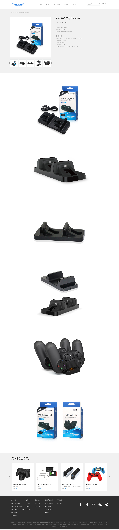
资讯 (41, 4)
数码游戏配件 (14, 513)
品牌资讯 (37, 503)
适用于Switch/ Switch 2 (17, 507)
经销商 (77, 4)
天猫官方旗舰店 (49, 500)
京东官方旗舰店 (49, 503)
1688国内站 (48, 510)
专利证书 (28, 503)
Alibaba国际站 (48, 507)
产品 (35, 4)
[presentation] (9, 62)
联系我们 (59, 4)
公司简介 (28, 500)
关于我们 (50, 4)
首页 (12, 12)
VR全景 (46, 513)
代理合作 (28, 507)
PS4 (25, 12)
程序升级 (59, 503)
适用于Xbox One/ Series (17, 510)
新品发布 (37, 500)
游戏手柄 (13, 500)
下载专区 (69, 4)
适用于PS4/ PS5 (20, 12)
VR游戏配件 (14, 516)
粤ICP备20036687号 (62, 527)
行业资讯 (37, 507)
